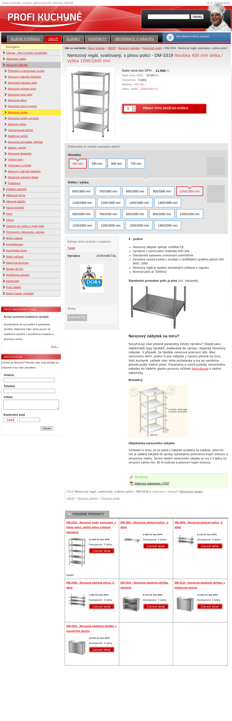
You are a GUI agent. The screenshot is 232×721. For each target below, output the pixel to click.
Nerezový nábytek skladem (24, 171)
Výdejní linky (15, 159)
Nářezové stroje (15, 195)
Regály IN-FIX (14, 269)
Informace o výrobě (19, 165)
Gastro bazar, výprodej (20, 293)
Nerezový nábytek (17, 64)
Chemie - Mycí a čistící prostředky (27, 52)
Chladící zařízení (16, 189)
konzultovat (200, 368)
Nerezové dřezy (17, 100)
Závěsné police (17, 124)
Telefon (9, 386)
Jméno (9, 375)
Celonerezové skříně (20, 130)
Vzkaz (8, 397)
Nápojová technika (17, 262)
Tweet (71, 248)
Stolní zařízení (15, 256)
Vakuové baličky (16, 201)
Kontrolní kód (14, 415)
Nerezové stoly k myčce (22, 106)
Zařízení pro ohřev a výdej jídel (25, 226)
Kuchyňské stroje (16, 250)
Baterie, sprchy (17, 147)
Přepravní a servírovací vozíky (26, 70)
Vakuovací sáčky (16, 58)
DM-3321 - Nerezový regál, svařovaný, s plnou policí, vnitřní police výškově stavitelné (91, 527)
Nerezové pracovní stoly (22, 82)
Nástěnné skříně (18, 136)
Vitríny (10, 219)
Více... (54, 346)
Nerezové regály (18, 112)
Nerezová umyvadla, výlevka (25, 142)
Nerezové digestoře (19, 153)
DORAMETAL (77, 317)
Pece (9, 213)
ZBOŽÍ (53, 39)
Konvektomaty (14, 244)
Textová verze (222, 2)
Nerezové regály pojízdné (23, 118)
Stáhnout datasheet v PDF (151, 483)
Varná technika (15, 207)
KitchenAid (12, 281)
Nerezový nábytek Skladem (24, 76)
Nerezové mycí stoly (20, 94)
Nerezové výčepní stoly (22, 88)
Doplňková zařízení (18, 274)
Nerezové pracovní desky (23, 177)
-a (211, 2)
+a (207, 2)
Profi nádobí (13, 287)
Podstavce (14, 183)
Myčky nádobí (14, 238)
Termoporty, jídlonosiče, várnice (25, 232)
